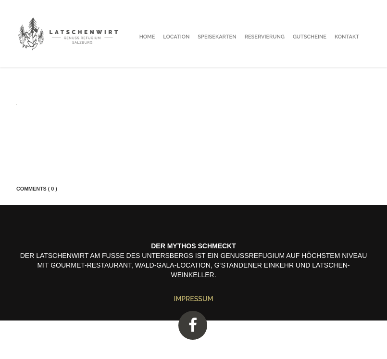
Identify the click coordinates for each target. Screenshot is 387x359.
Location (176, 37)
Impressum (193, 299)
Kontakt (347, 37)
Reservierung (265, 37)
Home (147, 37)
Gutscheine (309, 37)
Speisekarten (217, 37)
